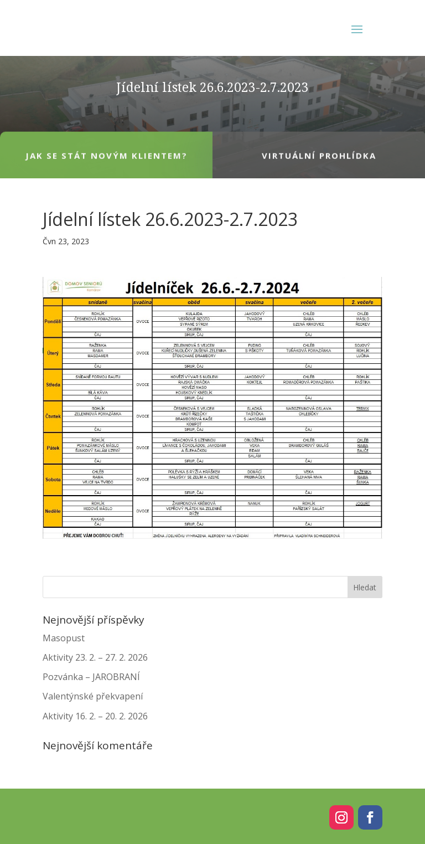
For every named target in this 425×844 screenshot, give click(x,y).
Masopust (64, 638)
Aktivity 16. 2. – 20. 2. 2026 (95, 716)
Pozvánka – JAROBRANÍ (91, 677)
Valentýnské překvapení (93, 696)
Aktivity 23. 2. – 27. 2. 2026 (95, 657)
